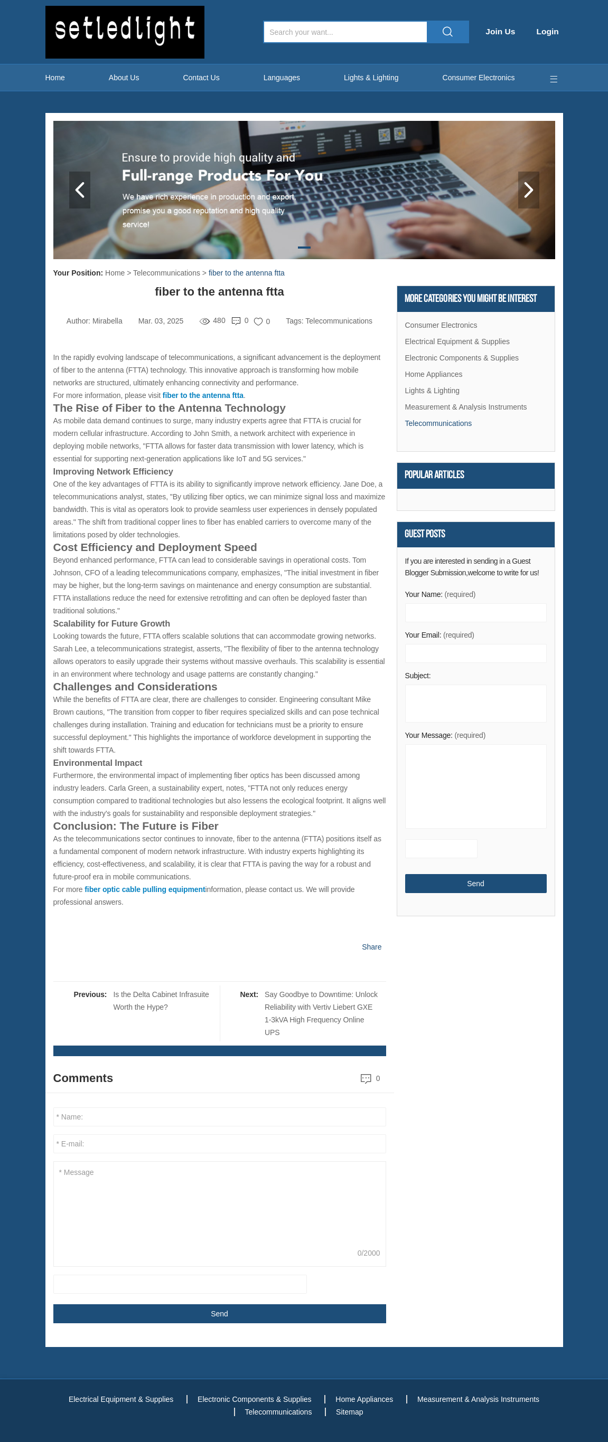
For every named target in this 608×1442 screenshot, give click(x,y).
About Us (124, 77)
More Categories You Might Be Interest (471, 299)
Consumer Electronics (479, 77)
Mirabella (107, 321)
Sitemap (351, 1412)
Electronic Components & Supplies (462, 358)
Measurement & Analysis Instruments (466, 407)
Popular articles (434, 476)
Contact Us (201, 77)
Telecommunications (166, 273)
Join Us (503, 31)
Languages (282, 77)
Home (55, 77)
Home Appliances (434, 375)
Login (551, 31)
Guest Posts (425, 536)
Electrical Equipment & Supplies (457, 342)
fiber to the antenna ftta (247, 273)
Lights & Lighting (371, 77)
